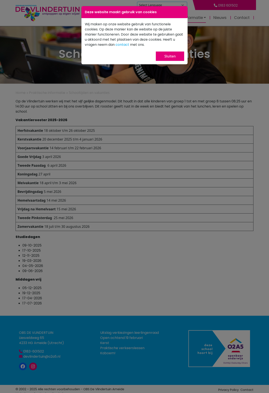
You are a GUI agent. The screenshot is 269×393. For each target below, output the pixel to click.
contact (122, 44)
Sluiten (170, 56)
